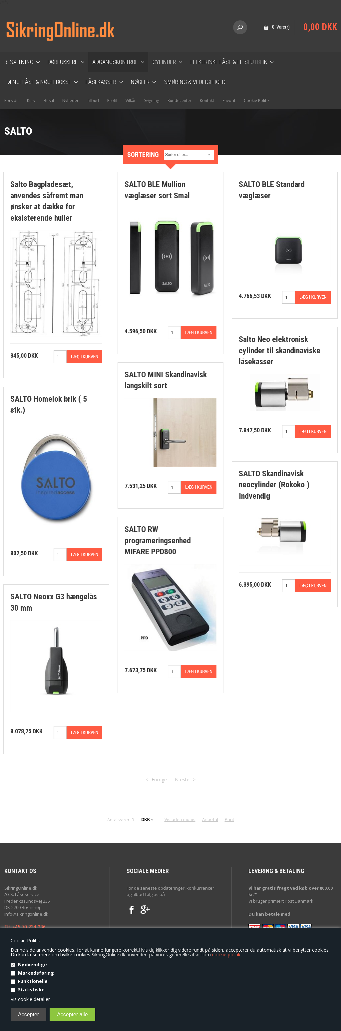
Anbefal (210, 819)
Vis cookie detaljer (30, 999)
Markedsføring (36, 973)
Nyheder (70, 100)
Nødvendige (32, 964)
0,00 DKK (320, 27)
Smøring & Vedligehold (194, 81)
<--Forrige (156, 779)
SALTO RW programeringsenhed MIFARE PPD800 (158, 540)
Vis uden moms (180, 819)
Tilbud (93, 100)
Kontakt (207, 100)
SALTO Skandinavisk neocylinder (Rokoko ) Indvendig (274, 485)
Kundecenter (179, 100)
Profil (112, 100)
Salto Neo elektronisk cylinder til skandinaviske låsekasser (279, 350)
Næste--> (185, 779)
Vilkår (131, 100)
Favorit (228, 100)
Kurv (31, 100)
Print (229, 819)
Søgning (151, 100)
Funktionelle (33, 981)
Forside (11, 100)
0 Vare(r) (281, 27)
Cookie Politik (256, 100)
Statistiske (31, 989)
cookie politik (226, 954)
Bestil (49, 100)
